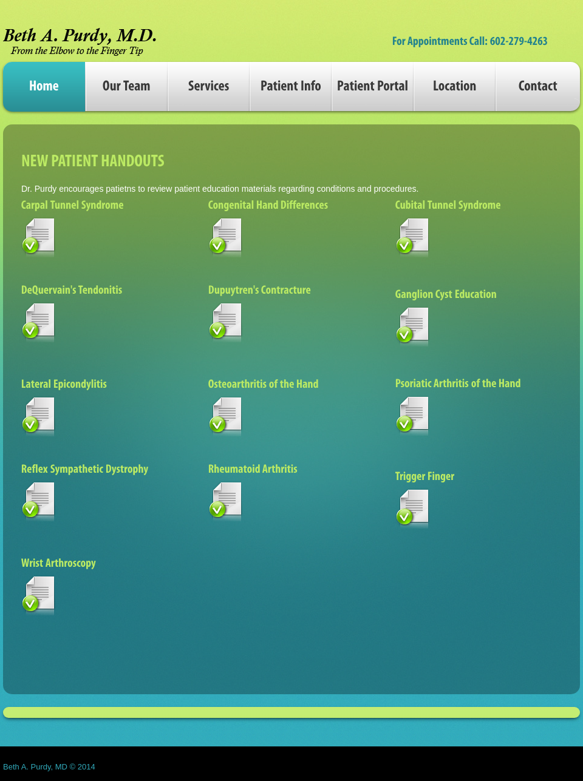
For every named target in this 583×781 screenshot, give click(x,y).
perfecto (79, 38)
